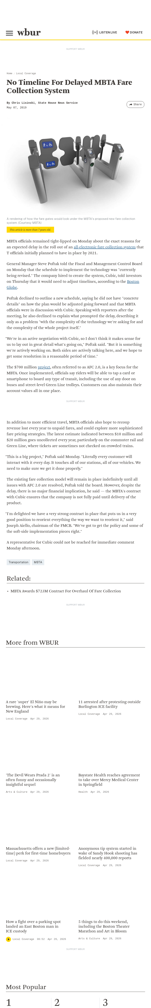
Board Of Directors (91, 801)
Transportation (18, 541)
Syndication (71, 980)
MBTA (38, 541)
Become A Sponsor (21, 902)
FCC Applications (92, 980)
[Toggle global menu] (9, 33)
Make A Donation (19, 864)
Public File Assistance (44, 984)
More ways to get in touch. (30, 812)
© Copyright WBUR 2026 (20, 980)
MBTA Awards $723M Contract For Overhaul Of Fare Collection (66, 571)
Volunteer (13, 870)
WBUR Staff (85, 827)
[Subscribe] (140, 943)
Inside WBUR (86, 789)
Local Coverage (26, 73)
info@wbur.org (19, 790)
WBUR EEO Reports (17, 984)
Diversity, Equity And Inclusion (99, 795)
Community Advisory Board (97, 808)
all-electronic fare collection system (105, 247)
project (44, 367)
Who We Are (85, 782)
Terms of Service (97, 990)
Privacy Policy (75, 990)
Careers (82, 820)
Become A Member (21, 883)
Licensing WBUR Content (96, 840)
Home (9, 73)
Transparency (87, 814)
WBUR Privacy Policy (49, 980)
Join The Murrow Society (25, 896)
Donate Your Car (19, 889)
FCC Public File (114, 980)
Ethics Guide (86, 833)
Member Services (20, 877)
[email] (75, 943)
